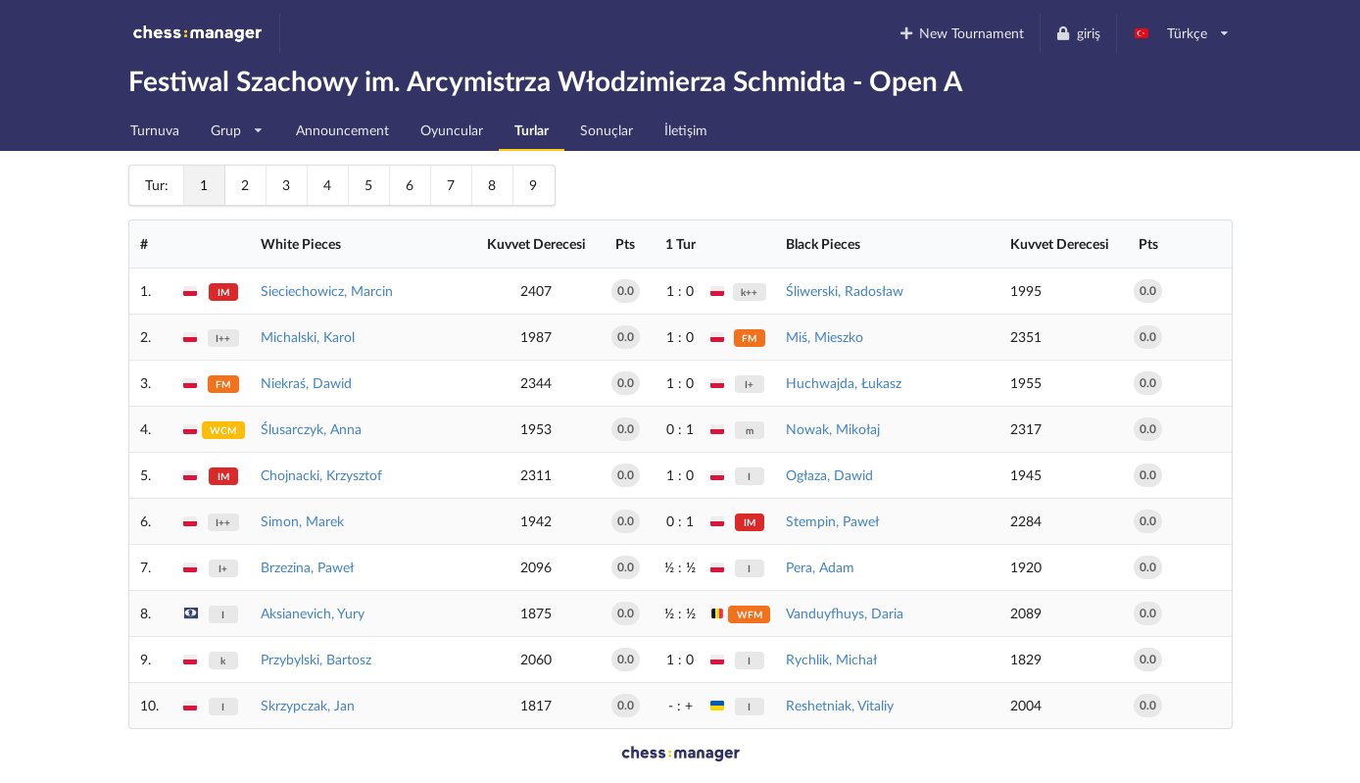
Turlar (531, 130)
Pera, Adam (820, 567)
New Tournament (961, 32)
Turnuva (154, 130)
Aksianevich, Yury (312, 613)
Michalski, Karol (308, 336)
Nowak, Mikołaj (833, 428)
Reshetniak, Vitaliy (840, 705)
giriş (1077, 32)
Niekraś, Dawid (306, 382)
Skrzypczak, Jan (308, 705)
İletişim (685, 130)
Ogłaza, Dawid (829, 474)
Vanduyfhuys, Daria (844, 613)
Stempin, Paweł (832, 521)
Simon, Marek (302, 521)
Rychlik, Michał (831, 659)
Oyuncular (451, 130)
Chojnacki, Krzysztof (321, 474)
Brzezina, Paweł (307, 567)
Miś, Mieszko (824, 336)
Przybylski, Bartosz (316, 659)
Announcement (342, 130)
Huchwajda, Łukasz (843, 382)
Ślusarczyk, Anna (311, 428)
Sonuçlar (606, 130)
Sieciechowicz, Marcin (327, 290)
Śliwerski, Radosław (844, 290)
